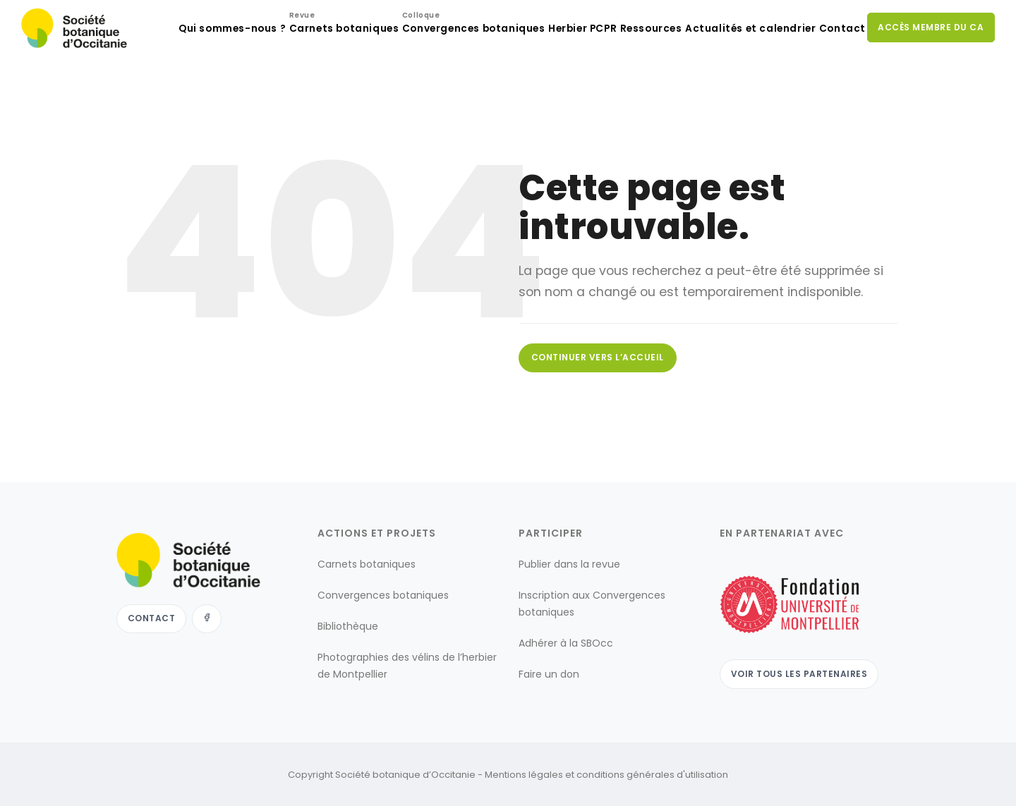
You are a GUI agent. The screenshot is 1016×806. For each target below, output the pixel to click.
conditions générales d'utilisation (652, 773)
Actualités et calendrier (730, 85)
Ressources (621, 85)
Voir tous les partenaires (801, 672)
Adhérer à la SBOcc (566, 642)
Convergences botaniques (421, 81)
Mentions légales (524, 773)
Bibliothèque (348, 625)
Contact (833, 85)
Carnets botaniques (285, 81)
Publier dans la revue (569, 563)
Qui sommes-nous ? (165, 85)
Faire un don (549, 673)
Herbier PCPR (540, 85)
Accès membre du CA (928, 84)
